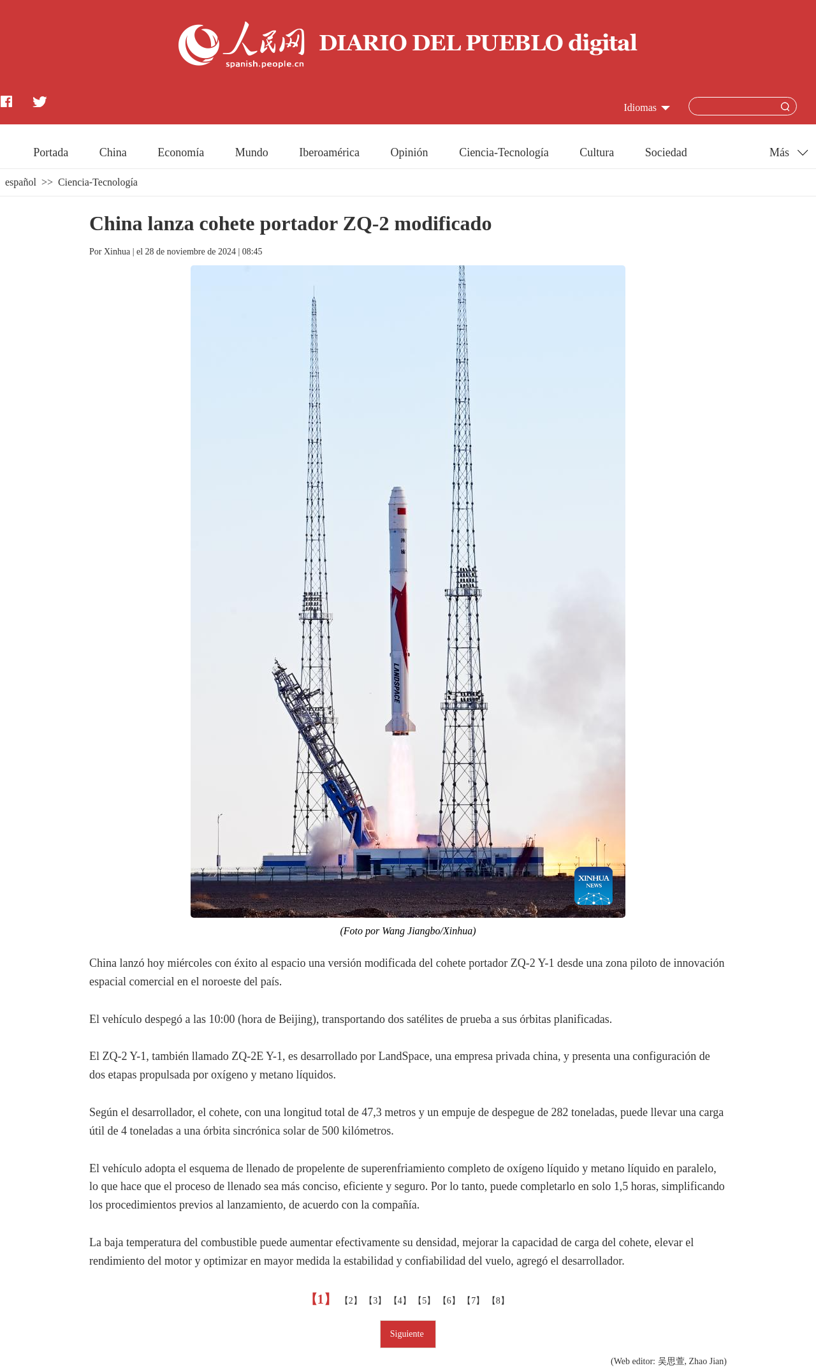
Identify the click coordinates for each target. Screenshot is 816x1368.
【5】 (425, 1300)
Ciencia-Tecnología (504, 152)
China (113, 152)
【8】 (499, 1300)
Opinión (409, 152)
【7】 (474, 1300)
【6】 (450, 1300)
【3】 (376, 1300)
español (20, 182)
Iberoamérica (329, 152)
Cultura (596, 152)
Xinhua (117, 251)
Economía (180, 152)
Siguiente (408, 1334)
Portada (50, 152)
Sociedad (666, 152)
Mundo (251, 152)
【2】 (352, 1300)
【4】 (401, 1300)
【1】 (322, 1299)
